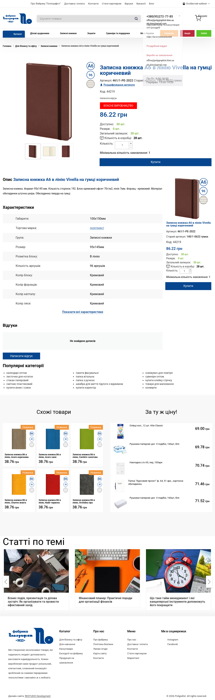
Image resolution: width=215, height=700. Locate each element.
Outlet (204, 33)
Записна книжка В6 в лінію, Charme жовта (16, 501)
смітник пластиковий (19, 383)
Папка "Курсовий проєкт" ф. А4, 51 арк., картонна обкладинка (155, 482)
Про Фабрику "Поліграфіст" (46, 3)
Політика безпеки (103, 644)
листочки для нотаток (19, 376)
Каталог (18, 34)
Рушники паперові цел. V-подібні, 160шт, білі (154, 443)
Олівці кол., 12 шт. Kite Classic (146, 425)
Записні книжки (68, 33)
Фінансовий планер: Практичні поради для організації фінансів (105, 599)
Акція (187, 33)
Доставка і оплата (74, 3)
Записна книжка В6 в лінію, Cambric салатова (85, 455)
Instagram (172, 639)
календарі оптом (16, 372)
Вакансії (141, 3)
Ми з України (147, 33)
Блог (151, 3)
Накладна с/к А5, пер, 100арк (146, 462)
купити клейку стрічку (158, 380)
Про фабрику (100, 639)
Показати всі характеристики (82, 311)
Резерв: (105, 129)
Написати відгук (108, 98)
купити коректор (86, 387)
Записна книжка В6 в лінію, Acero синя (50, 455)
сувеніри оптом (154, 376)
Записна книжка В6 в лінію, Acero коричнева (17, 455)
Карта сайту (100, 653)
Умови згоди (100, 648)
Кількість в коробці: (118, 138)
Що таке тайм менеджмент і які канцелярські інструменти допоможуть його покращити (177, 601)
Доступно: (107, 124)
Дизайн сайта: (29, 695)
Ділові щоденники (39, 33)
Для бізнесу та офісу (70, 639)
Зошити (91, 33)
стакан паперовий (17, 380)
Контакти (93, 3)
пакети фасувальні (87, 372)
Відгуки (129, 3)
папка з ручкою (85, 380)
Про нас (131, 639)
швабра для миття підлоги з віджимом (99, 383)
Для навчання (67, 644)
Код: (103, 91)
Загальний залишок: (114, 133)
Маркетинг (133, 657)
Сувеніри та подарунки (118, 33)
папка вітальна (85, 376)
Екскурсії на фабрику (71, 653)
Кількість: (106, 143)
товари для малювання (159, 383)
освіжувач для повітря (159, 372)
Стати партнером (111, 3)
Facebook (172, 644)
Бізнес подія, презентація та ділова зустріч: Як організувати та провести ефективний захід (33, 601)
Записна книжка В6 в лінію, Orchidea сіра (84, 501)
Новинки (169, 33)
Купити (155, 162)
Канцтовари (66, 648)
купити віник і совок (18, 387)
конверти (151, 387)
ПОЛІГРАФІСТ (99, 228)
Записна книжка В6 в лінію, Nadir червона (50, 501)
